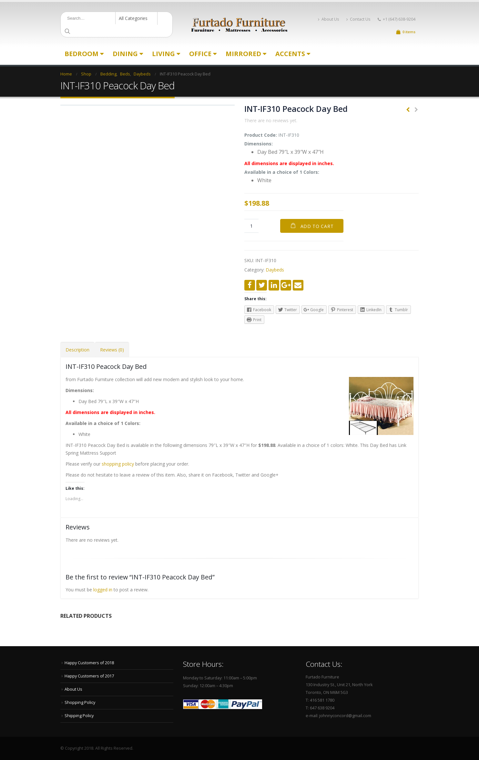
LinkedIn (274, 285)
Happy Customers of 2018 (89, 663)
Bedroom (81, 53)
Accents (290, 53)
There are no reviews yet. (270, 120)
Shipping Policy (79, 715)
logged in (102, 590)
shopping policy (118, 464)
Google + (285, 285)
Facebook (249, 285)
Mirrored (243, 53)
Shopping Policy (80, 702)
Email (298, 285)
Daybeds (275, 270)
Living (163, 53)
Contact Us (358, 19)
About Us (328, 19)
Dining (125, 53)
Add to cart (317, 226)
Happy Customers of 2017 (89, 676)
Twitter (261, 285)
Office (200, 53)
